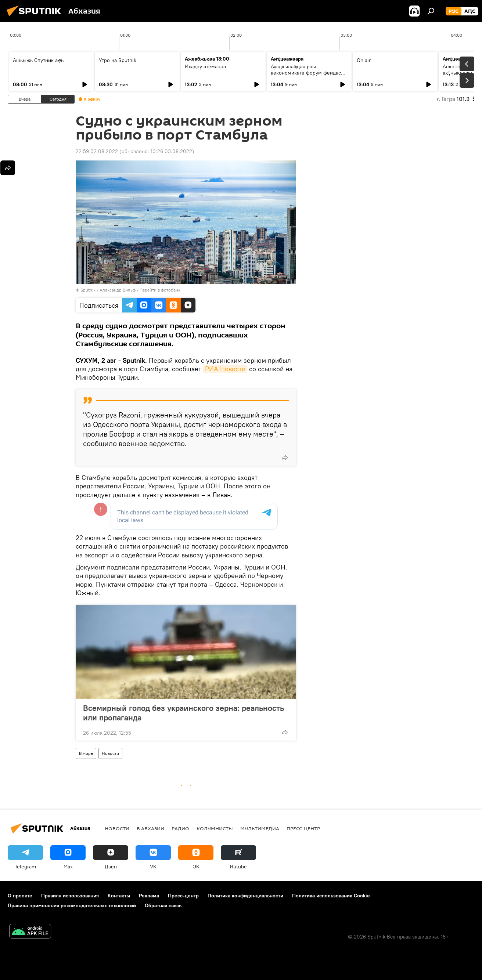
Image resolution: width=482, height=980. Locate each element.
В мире (86, 753)
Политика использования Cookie (331, 895)
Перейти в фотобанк (160, 290)
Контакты (119, 895)
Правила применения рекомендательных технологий (72, 905)
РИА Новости (225, 369)
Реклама (149, 895)
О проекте (20, 895)
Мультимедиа (259, 828)
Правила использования (70, 895)
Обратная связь (163, 905)
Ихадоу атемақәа (205, 66)
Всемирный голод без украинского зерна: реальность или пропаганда (183, 712)
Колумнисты (215, 828)
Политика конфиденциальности (245, 895)
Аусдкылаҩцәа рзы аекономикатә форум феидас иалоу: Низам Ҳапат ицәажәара (308, 72)
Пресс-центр (303, 828)
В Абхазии (150, 828)
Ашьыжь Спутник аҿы (39, 60)
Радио (180, 828)
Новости (110, 753)
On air (364, 60)
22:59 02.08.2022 (97, 151)
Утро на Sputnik (117, 60)
